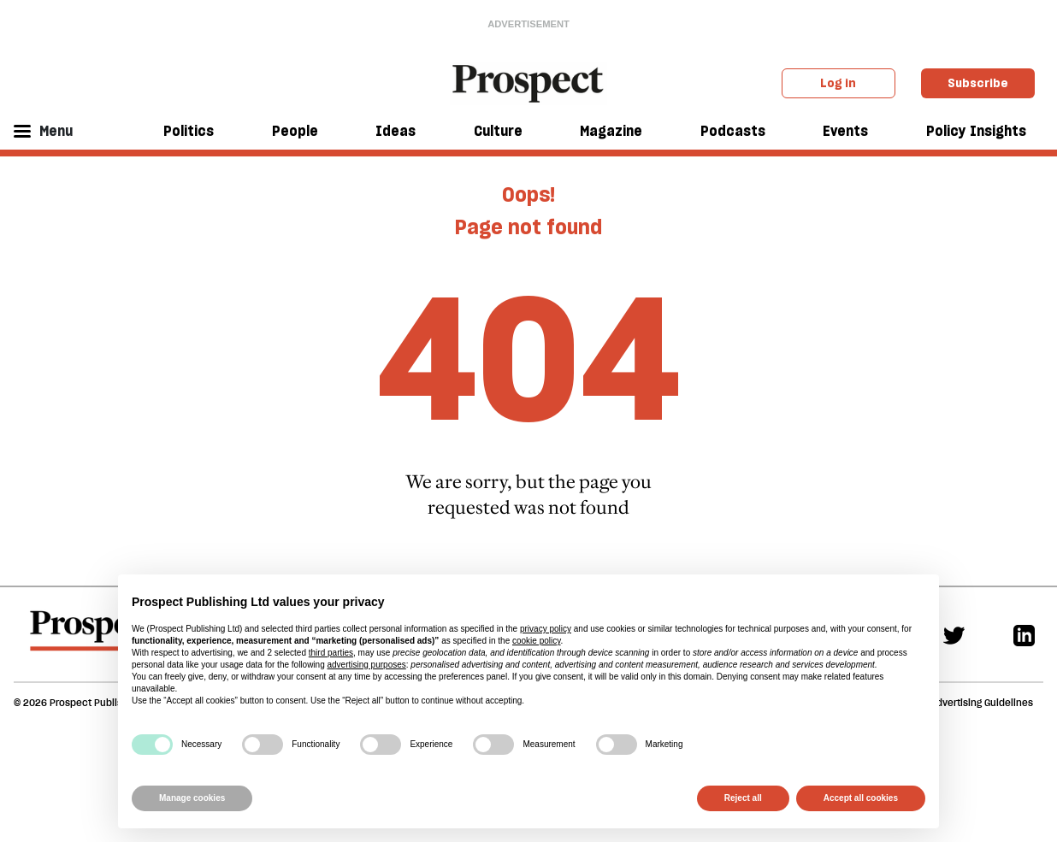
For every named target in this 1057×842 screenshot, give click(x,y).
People (295, 130)
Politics (188, 130)
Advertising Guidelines (981, 703)
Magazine (611, 130)
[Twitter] (954, 634)
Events (845, 130)
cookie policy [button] (536, 640)
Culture (498, 130)
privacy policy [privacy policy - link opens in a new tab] (545, 628)
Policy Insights (976, 130)
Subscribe (978, 83)
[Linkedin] (1024, 634)
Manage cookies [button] (192, 798)
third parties (331, 652)
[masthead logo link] (529, 82)
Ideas (395, 130)
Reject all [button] (743, 798)
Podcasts (732, 130)
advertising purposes (366, 664)
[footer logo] (94, 638)
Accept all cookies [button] (861, 798)
